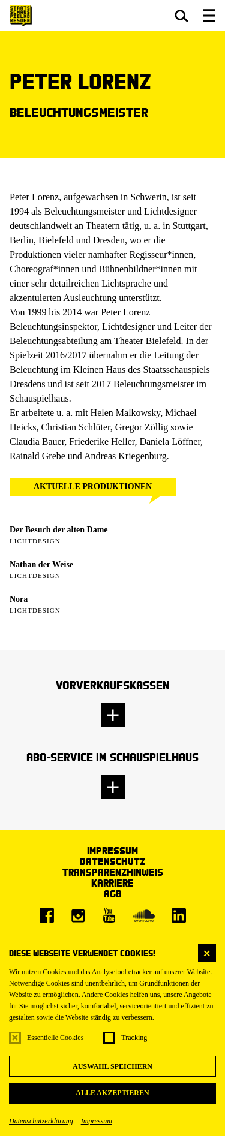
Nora (19, 599)
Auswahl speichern (112, 1066)
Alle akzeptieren (112, 1093)
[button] (181, 15)
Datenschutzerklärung (41, 1121)
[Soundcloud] (144, 915)
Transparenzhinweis (112, 872)
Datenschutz (112, 861)
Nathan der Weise (41, 564)
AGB (113, 893)
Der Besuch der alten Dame (59, 529)
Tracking (134, 1037)
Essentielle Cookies (55, 1037)
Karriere (112, 882)
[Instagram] (78, 915)
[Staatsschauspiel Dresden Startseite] (21, 15)
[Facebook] (47, 915)
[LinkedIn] (179, 915)
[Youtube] (109, 915)
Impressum (96, 1121)
